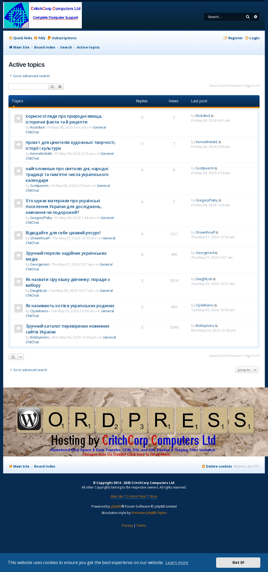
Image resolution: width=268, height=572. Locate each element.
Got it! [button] (238, 562)
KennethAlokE (41, 153)
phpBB (116, 506)
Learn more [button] (177, 562)
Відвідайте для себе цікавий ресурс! (63, 233)
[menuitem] (39, 38)
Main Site (117, 496)
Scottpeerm (39, 185)
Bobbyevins (39, 337)
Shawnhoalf (39, 238)
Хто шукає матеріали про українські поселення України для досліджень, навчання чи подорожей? (63, 206)
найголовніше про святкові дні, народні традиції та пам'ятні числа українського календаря (67, 174)
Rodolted (37, 127)
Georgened (39, 264)
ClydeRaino (39, 311)
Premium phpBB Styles (149, 512)
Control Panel (136, 496)
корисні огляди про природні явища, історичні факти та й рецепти (64, 119)
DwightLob (38, 290)
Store (153, 496)
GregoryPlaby (41, 217)
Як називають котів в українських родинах (70, 306)
